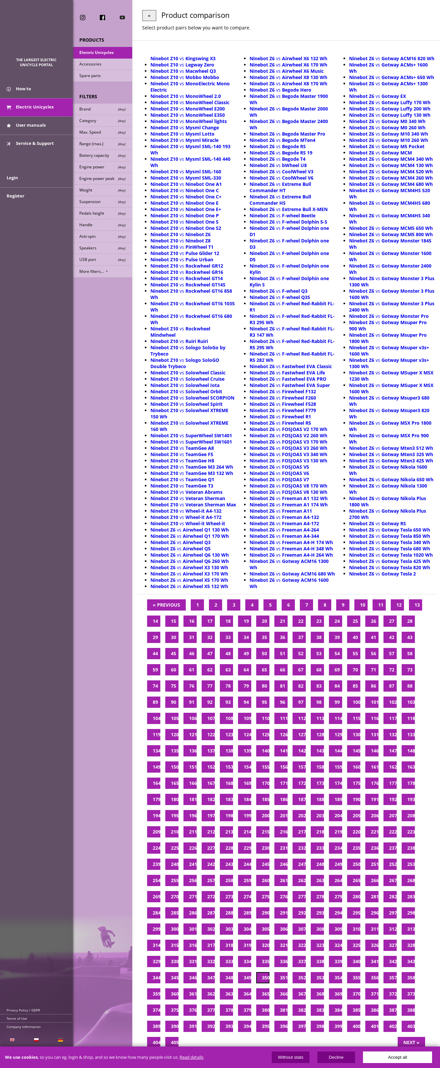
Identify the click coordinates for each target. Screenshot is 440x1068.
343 (411, 961)
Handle (102, 225)
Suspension (102, 201)
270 (175, 896)
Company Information (24, 1026)
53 (319, 653)
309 (338, 929)
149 (156, 767)
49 (246, 653)
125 (265, 734)
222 (393, 832)
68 (319, 669)
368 (320, 994)
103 (411, 702)
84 (337, 686)
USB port (102, 259)
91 (191, 702)
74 (155, 686)
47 (210, 653)
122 (211, 734)
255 (175, 880)
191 (375, 799)
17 (210, 621)
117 (393, 718)
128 (320, 734)
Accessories (90, 64)
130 (356, 734)
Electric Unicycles (96, 52)
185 (265, 799)
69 (337, 669)
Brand (102, 109)
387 (393, 1010)
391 (193, 1026)
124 (247, 734)
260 (265, 880)
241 (193, 864)
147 (393, 751)
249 (338, 864)
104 (156, 718)
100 (356, 702)
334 (247, 961)
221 (375, 832)
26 (373, 621)
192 (393, 799)
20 (264, 621)
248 (320, 864)
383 (320, 1010)
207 (393, 815)
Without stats (290, 1057)
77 (210, 686)
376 (193, 1010)
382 (302, 1010)
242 (211, 864)
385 (356, 1010)
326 (375, 945)
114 (338, 718)
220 (356, 832)
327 (393, 945)
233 (320, 848)
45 (173, 653)
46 (191, 653)
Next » (411, 1042)
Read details (191, 1057)
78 (228, 686)
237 (393, 848)
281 (375, 896)
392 (211, 1026)
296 (375, 913)
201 (284, 815)
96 (282, 702)
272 (211, 896)
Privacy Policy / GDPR (23, 1010)
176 (375, 783)
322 (302, 945)
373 (411, 994)
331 (193, 961)
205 (356, 815)
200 (265, 815)
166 (193, 783)
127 (302, 734)
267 (393, 880)
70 (355, 669)
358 (411, 977)
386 (375, 1010)
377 (211, 1010)
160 (356, 767)
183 (229, 799)
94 (246, 702)
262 (302, 880)
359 (156, 994)
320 (265, 945)
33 (228, 637)
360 (175, 994)
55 (355, 653)
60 (173, 669)
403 (411, 1026)
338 (320, 961)
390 (175, 1026)
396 (284, 1026)
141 (284, 751)
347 (211, 977)
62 (210, 669)
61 (191, 669)
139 (247, 751)
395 (265, 1026)
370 (356, 994)
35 (264, 637)
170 (265, 783)
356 (375, 977)
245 (265, 864)
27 (391, 621)
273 (229, 896)
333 (229, 961)
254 (156, 880)
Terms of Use (17, 1018)
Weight (102, 190)
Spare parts (90, 75)
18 (228, 621)
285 (175, 913)
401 (375, 1026)
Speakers (102, 248)
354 (338, 977)
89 (155, 702)
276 (284, 896)
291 (284, 913)
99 (337, 702)
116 (375, 718)
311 (375, 929)
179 (156, 799)
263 (320, 880)
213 (229, 832)
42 (391, 637)
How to (19, 89)
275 (265, 896)
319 (247, 945)
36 (282, 637)
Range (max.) (102, 144)
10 (362, 605)
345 (175, 977)
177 (393, 783)
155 (265, 767)
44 (155, 653)
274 (247, 896)
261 (284, 880)
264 (338, 880)
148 (411, 751)
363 (229, 994)
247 (302, 864)
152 (211, 767)
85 (355, 686)
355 (356, 977)
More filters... (94, 271)
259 (247, 880)
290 (265, 913)
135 (175, 751)
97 (300, 702)
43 (410, 637)
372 (393, 994)
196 (193, 815)
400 (356, 1026)
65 (264, 669)
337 (302, 961)
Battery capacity (102, 155)
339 (338, 961)
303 (229, 929)
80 (264, 686)
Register (15, 196)
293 (320, 913)
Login (12, 178)
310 (356, 929)
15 (173, 621)
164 (156, 783)
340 (356, 961)
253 (411, 864)
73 (410, 669)
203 (320, 815)
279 (338, 896)
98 (319, 702)
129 (338, 734)
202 (302, 815)
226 (193, 848)
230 (265, 848)
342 (393, 961)
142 (302, 751)
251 (375, 864)
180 (175, 799)
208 (411, 815)
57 (391, 653)
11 (380, 605)
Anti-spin (102, 236)
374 (156, 1010)
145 (356, 751)
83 (319, 686)
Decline (336, 1057)
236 (375, 848)
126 (284, 734)
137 (211, 751)
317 (211, 945)
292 (302, 913)
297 (393, 913)
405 (175, 1042)
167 (211, 783)
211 (193, 832)
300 (175, 929)
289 (247, 913)
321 (284, 945)
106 (193, 718)
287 (211, 913)
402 (393, 1026)
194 (156, 815)
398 (320, 1026)
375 (175, 1010)
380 (265, 1010)
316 (193, 945)
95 (264, 702)
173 (320, 783)
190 (356, 799)
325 (356, 945)
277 (302, 896)
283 (411, 896)
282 (393, 896)
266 (375, 880)
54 (337, 653)
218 (320, 832)
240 (175, 864)
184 (247, 799)
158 (320, 767)
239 (156, 864)
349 (247, 977)
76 (191, 686)
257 (211, 880)
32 (210, 637)
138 (229, 751)
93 (228, 702)
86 (373, 686)
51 (282, 653)
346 (193, 977)
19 (246, 621)
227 (211, 848)
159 (338, 767)
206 (375, 815)
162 (393, 767)
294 (338, 913)
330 (175, 961)
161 (375, 767)
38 (319, 637)
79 (246, 686)
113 (320, 718)
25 (355, 621)
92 (210, 702)
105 (175, 718)
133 (411, 734)
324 (338, 945)
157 (302, 767)
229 (247, 848)
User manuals (26, 125)
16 (191, 621)
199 (247, 815)
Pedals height (102, 213)
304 (247, 929)
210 (175, 832)
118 (411, 718)
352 (302, 977)
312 (393, 929)
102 (393, 702)
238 (411, 848)
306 (284, 929)
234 (338, 848)
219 (338, 832)
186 (284, 799)
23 (319, 621)
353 (320, 977)
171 (284, 783)
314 (156, 945)
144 (338, 751)
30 (173, 637)
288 (229, 913)
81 (282, 686)
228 (229, 848)
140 (265, 751)
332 (211, 961)
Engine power (102, 167)
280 (356, 896)
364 (247, 994)
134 (156, 751)
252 (393, 864)
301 (193, 929)
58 (410, 653)
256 (193, 880)
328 (411, 945)
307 (302, 929)
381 (284, 1010)
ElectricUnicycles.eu (36, 32)
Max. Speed (102, 132)
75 (173, 686)
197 (211, 815)
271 (193, 896)
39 (337, 637)
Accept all (397, 1057)
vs (183, 58)
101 (375, 702)
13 (417, 605)
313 (411, 929)
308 (320, 929)
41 (373, 637)
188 (320, 799)
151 (193, 767)
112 (302, 718)
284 (156, 913)
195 (175, 815)
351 (284, 977)
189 (338, 799)
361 (193, 994)
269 (156, 896)
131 (375, 734)
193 (411, 799)
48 (228, 653)
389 (156, 1026)
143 (320, 751)
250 (356, 864)
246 (284, 864)
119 (156, 734)
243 (229, 864)
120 (175, 734)
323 (320, 945)
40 (355, 637)
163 (411, 767)
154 (247, 767)
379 (247, 1010)
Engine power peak (102, 178)
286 (193, 913)
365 (265, 994)
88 (410, 686)
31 (191, 637)
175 (356, 783)
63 (228, 669)
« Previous (166, 605)
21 (282, 621)
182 (211, 799)
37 (300, 637)
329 (156, 961)
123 (229, 734)
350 (265, 977)
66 (282, 669)
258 (229, 880)
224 (156, 848)
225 (175, 848)
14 (155, 621)
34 (246, 637)
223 (411, 832)
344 (156, 977)
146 (375, 751)
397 (302, 1026)
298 (411, 913)
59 (155, 669)
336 (284, 961)
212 (211, 832)
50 (264, 653)
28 (410, 621)
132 (393, 734)
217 (302, 832)
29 (155, 637)
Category (102, 120)
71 (373, 669)
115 (356, 718)
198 (229, 815)
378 (229, 1010)
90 (173, 702)
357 (393, 977)
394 (247, 1026)
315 (175, 945)
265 (356, 880)
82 (300, 686)
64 (246, 669)
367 (302, 994)
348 (229, 977)
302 (211, 929)
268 (411, 880)
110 (265, 718)
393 (229, 1026)
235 (356, 848)
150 (175, 767)
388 (411, 1010)
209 (156, 832)
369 (338, 994)
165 (175, 783)
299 (156, 929)
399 (338, 1026)
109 (247, 718)
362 (211, 994)
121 (193, 734)
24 (337, 621)
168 (229, 783)
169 (247, 783)
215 (265, 832)
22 (300, 621)
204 (338, 815)
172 (302, 783)
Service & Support (30, 143)
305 (265, 929)
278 (320, 896)
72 (391, 669)
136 (193, 751)
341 (375, 961)
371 (375, 994)
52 (300, 653)
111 (284, 718)
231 (284, 848)
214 (247, 832)
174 (338, 783)
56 (373, 653)
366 (284, 994)
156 (284, 767)
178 (411, 783)
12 (399, 605)
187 (302, 799)
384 (338, 1010)
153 (229, 767)
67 (300, 669)
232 (302, 848)
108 (229, 718)
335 (265, 961)
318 (229, 945)
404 (156, 1042)
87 (391, 686)
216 (284, 832)
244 (247, 864)
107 (211, 718)
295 (356, 913)
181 (193, 799)
